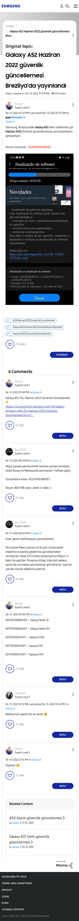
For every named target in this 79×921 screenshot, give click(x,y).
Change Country (13, 909)
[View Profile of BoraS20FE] (21, 449)
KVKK (5, 903)
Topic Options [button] (67, 35)
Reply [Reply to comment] (62, 435)
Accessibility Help (14, 876)
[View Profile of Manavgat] (16, 117)
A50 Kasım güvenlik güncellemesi (35, 818)
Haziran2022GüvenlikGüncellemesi (32, 333)
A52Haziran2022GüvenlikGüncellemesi (34, 320)
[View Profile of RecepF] (19, 104)
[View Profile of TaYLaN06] (20, 693)
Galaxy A (10, 121)
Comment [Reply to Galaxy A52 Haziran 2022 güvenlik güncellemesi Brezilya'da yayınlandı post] (62, 354)
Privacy (7, 889)
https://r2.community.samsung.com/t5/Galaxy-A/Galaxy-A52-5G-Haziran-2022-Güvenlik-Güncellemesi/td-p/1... (35, 411)
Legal (5, 896)
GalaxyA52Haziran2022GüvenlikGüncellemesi (37, 327)
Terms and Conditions (17, 883)
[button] (67, 105)
